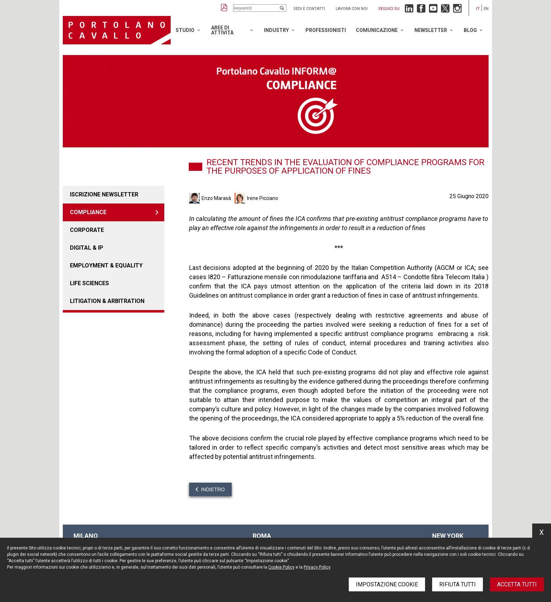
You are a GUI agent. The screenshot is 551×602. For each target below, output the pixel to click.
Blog (470, 30)
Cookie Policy (281, 567)
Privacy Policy (317, 567)
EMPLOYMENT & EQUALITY (106, 265)
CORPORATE (87, 230)
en (486, 8)
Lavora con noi (352, 8)
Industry (276, 30)
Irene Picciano (262, 198)
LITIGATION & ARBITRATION (107, 301)
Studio (185, 30)
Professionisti (325, 30)
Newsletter (430, 30)
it (478, 8)
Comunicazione (377, 30)
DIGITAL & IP (86, 247)
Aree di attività (222, 30)
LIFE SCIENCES (89, 283)
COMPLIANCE (88, 212)
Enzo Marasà (216, 198)
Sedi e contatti (309, 8)
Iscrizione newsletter (104, 194)
